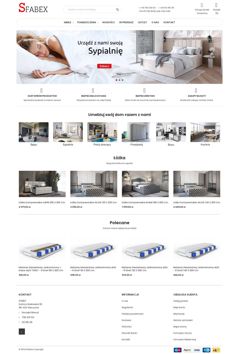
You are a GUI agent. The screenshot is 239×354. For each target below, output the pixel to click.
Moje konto (179, 307)
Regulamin (127, 307)
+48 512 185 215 (167, 7)
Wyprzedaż (126, 22)
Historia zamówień (183, 320)
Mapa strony (180, 326)
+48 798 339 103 (148, 7)
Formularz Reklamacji (184, 339)
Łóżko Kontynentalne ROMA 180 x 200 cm (145, 202)
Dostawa (126, 320)
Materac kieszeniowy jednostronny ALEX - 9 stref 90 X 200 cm (93, 269)
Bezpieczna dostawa (93, 95)
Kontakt (169, 22)
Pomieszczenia (86, 22)
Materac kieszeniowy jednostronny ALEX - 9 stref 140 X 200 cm (196, 269)
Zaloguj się (200, 9)
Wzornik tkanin (129, 333)
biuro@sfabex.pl (30, 312)
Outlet (142, 22)
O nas (155, 22)
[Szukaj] (92, 9)
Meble (67, 22)
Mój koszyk (179, 313)
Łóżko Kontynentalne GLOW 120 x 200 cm (93, 202)
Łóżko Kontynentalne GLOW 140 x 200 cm (196, 202)
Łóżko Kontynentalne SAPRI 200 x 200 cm (42, 202)
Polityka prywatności (132, 313)
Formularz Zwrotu (182, 333)
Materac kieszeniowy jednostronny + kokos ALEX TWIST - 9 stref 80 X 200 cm (41, 269)
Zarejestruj (202, 13)
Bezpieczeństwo (145, 95)
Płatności (127, 326)
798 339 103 (28, 317)
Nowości (108, 22)
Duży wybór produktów (42, 95)
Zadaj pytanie (180, 301)
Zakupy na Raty (197, 95)
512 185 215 (27, 322)
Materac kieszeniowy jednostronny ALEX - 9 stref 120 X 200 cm (145, 269)
